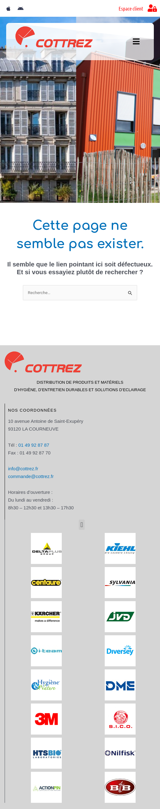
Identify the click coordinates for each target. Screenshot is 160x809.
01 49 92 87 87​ (33, 445)
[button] (82, 525)
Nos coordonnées (32, 410)
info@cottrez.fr (23, 468)
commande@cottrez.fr (31, 476)
